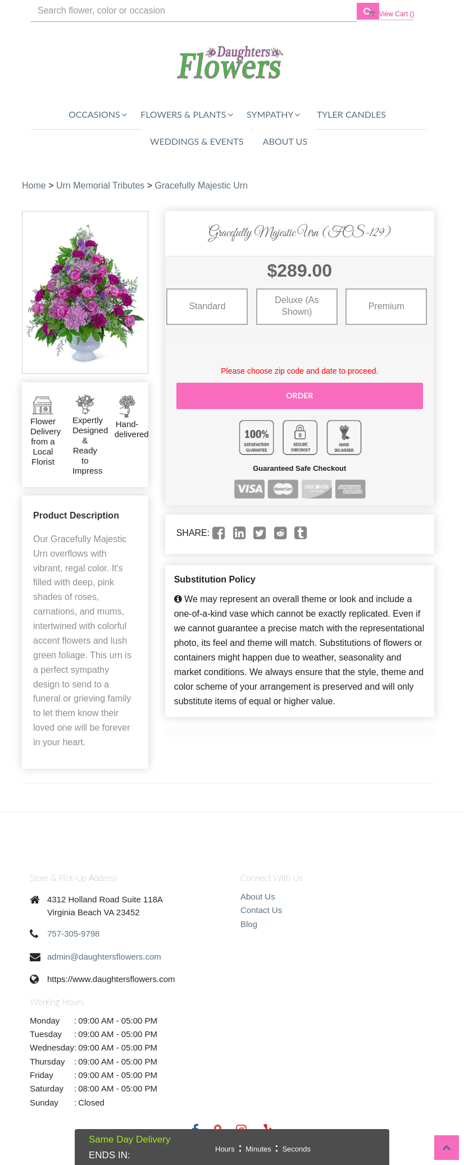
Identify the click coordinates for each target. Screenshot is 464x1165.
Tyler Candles (351, 114)
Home (34, 185)
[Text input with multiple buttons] (194, 11)
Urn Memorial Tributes (100, 185)
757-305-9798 (73, 933)
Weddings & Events (196, 141)
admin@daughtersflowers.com (104, 956)
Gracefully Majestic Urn (201, 185)
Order (299, 395)
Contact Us (261, 910)
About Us (285, 141)
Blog (248, 924)
